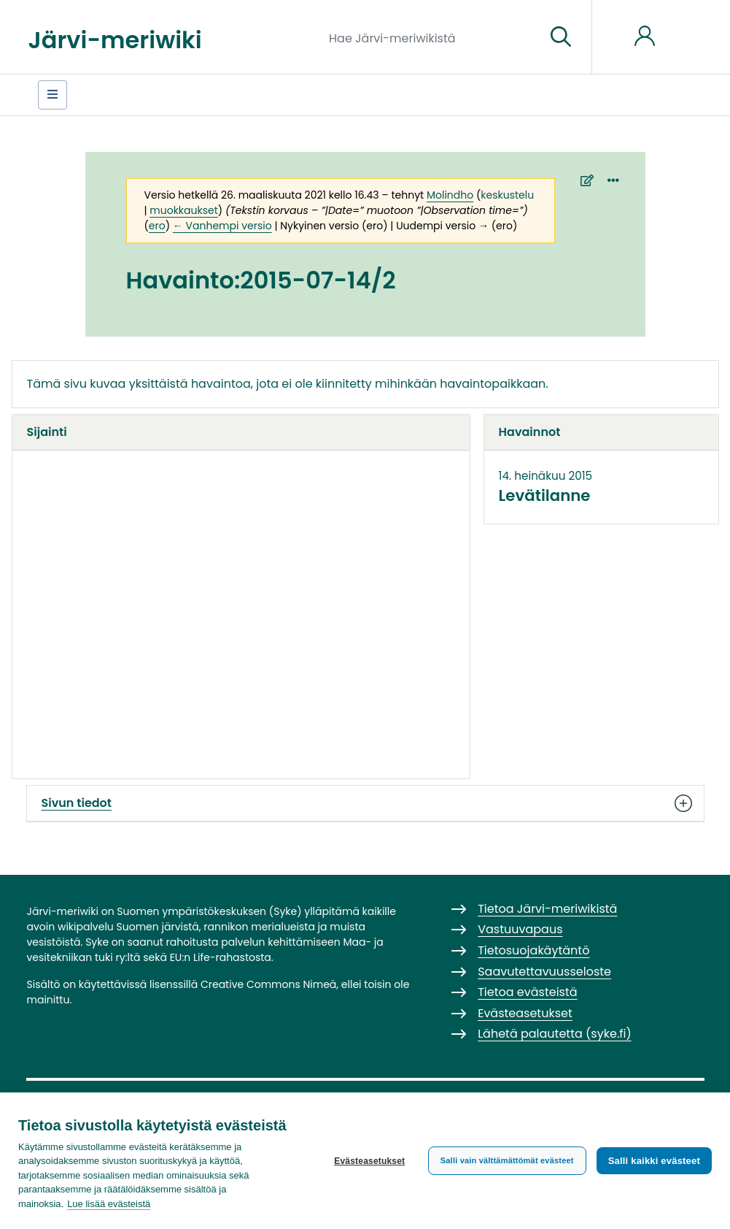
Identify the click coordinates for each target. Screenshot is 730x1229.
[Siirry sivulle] (561, 37)
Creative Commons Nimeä (268, 984)
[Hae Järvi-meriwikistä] (431, 37)
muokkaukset (183, 210)
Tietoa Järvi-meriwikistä (547, 908)
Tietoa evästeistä (527, 992)
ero (157, 225)
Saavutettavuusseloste (544, 971)
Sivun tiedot (365, 803)
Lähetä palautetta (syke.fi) (555, 1033)
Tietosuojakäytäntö (533, 950)
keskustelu (507, 195)
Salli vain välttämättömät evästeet (507, 1160)
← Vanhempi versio (222, 225)
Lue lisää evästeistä (108, 1203)
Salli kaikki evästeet (654, 1160)
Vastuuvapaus (520, 929)
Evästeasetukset (369, 1161)
